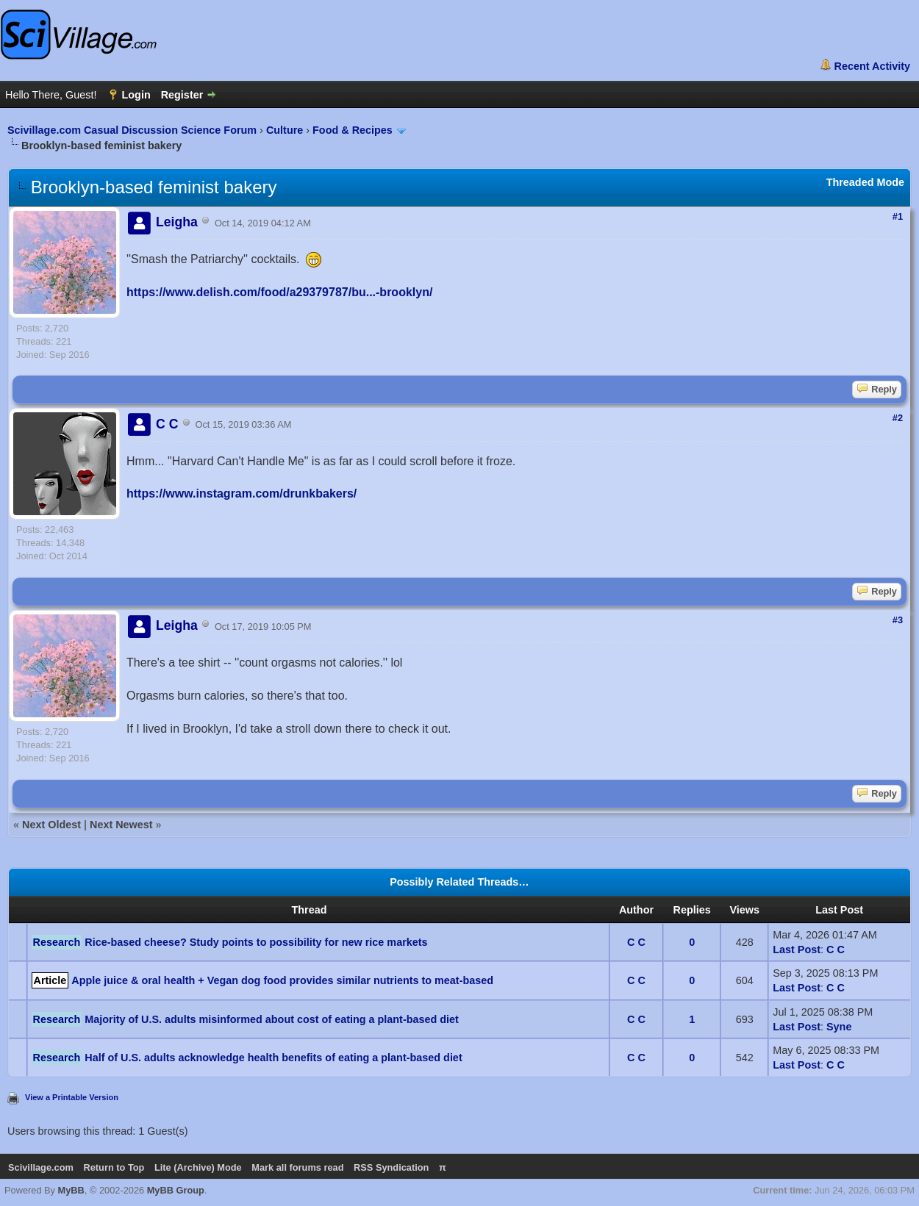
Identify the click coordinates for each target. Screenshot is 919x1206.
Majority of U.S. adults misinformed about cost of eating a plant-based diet (272, 1019)
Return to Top (113, 1167)
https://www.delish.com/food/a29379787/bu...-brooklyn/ (279, 292)
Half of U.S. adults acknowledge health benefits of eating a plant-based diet (273, 1057)
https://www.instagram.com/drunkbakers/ (241, 493)
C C (636, 942)
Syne (838, 1027)
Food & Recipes (352, 130)
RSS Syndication (391, 1167)
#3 (898, 619)
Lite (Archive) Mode (198, 1167)
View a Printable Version (71, 1097)
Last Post (796, 949)
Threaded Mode (865, 182)
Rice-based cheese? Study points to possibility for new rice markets (256, 942)
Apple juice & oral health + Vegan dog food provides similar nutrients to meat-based (282, 980)
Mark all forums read (297, 1167)
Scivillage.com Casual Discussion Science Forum (132, 130)
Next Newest (121, 824)
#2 (898, 417)
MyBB (71, 1190)
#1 (898, 216)
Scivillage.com (41, 1167)
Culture (284, 130)
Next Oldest (51, 824)
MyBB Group (175, 1190)
